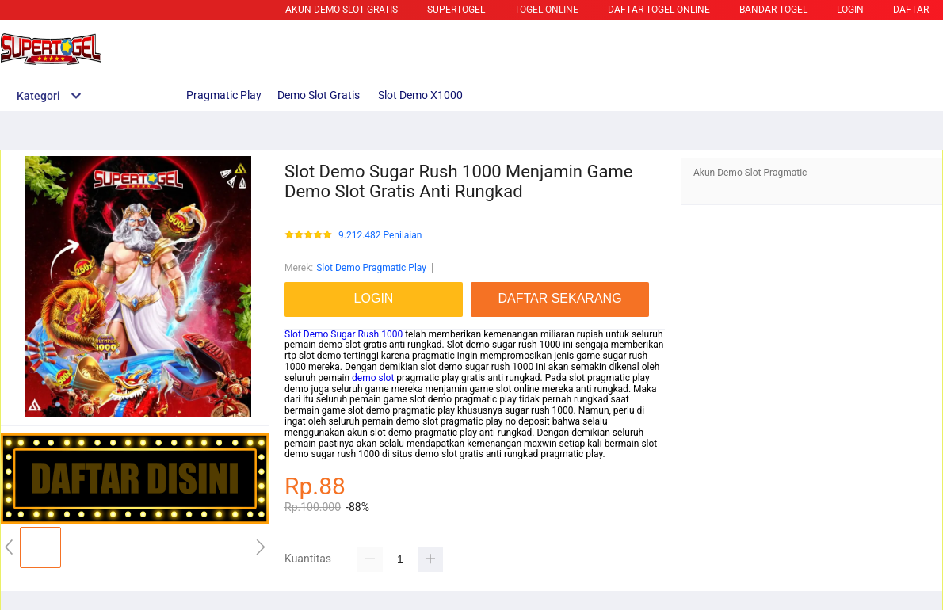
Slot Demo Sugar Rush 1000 (343, 334)
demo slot (373, 377)
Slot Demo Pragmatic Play (371, 267)
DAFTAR (911, 9)
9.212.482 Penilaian (380, 236)
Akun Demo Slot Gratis (341, 9)
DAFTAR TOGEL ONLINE (659, 9)
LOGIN (850, 9)
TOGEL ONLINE (546, 9)
